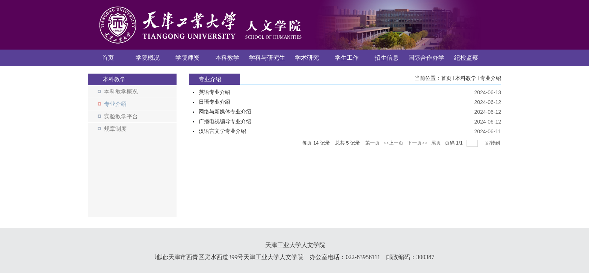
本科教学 (465, 78)
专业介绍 (490, 78)
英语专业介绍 (214, 92)
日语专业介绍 (214, 102)
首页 (446, 78)
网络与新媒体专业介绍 (225, 112)
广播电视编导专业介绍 (225, 121)
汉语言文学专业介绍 (222, 131)
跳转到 (493, 143)
